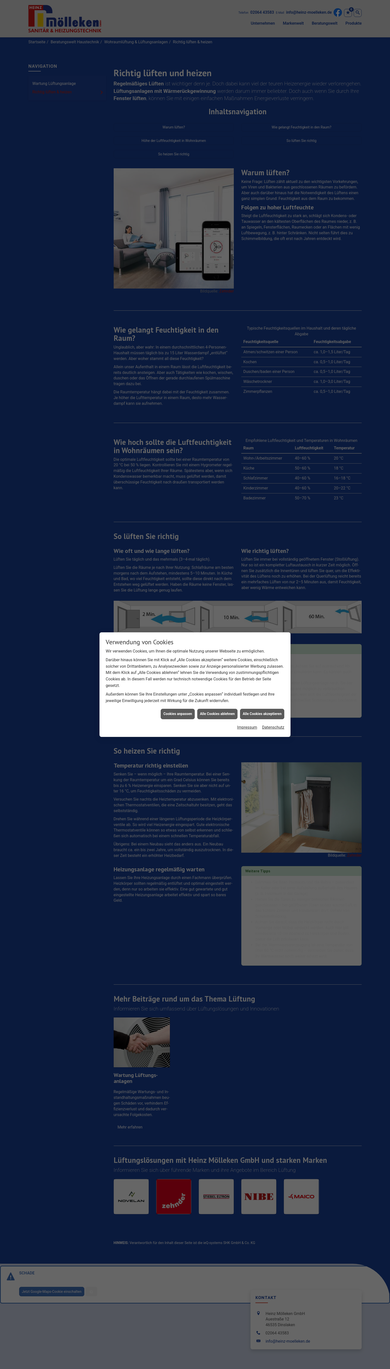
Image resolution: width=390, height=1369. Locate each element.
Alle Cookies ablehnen (217, 704)
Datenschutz (273, 717)
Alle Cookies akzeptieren (262, 704)
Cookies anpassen (177, 704)
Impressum (247, 717)
